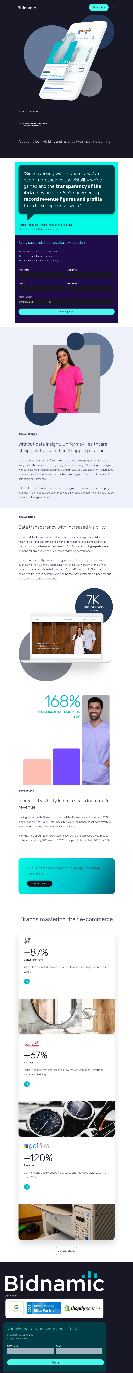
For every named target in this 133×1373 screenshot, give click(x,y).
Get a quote (99, 7)
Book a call (39, 883)
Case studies (32, 111)
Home (21, 111)
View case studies (66, 1251)
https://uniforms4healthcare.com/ (38, 229)
